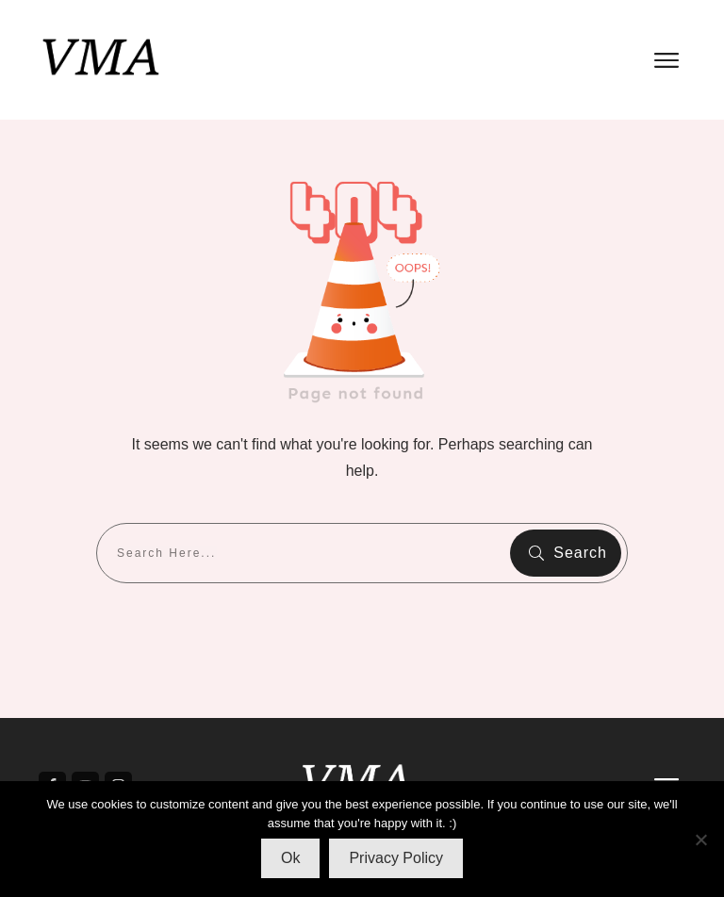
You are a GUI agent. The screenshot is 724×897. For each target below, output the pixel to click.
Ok (290, 858)
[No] (700, 839)
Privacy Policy (396, 858)
